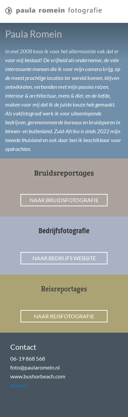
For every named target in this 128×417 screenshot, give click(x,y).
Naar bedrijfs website (64, 258)
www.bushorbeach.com (37, 376)
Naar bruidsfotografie (64, 200)
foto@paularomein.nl (35, 367)
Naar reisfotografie (64, 316)
